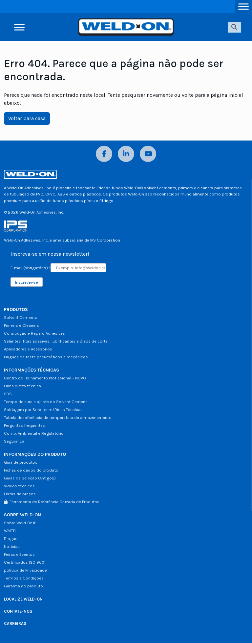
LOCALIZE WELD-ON (23, 599)
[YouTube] (148, 154)
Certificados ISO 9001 (25, 562)
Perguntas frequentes (24, 425)
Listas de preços (20, 493)
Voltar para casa (27, 118)
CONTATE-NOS (18, 611)
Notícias (12, 546)
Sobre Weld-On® (19, 522)
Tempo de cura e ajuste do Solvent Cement (45, 401)
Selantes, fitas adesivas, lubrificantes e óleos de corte (56, 341)
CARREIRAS (15, 623)
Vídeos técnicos (19, 485)
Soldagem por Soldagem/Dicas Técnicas (43, 409)
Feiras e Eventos (19, 554)
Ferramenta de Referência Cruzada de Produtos (51, 501)
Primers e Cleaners (21, 325)
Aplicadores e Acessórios (28, 349)
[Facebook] (104, 154)
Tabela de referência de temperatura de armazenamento (58, 417)
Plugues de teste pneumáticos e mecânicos (46, 356)
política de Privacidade (25, 570)
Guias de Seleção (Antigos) (30, 478)
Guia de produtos (20, 462)
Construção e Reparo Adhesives (34, 333)
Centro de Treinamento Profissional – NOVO (45, 377)
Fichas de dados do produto (31, 470)
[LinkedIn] (126, 154)
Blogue (10, 538)
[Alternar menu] (243, 6)
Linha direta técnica (22, 385)
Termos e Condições (24, 578)
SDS (8, 393)
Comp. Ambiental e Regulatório (34, 433)
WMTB (10, 530)
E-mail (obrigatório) (30, 267)
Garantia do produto (23, 585)
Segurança (14, 441)
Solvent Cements (20, 317)
